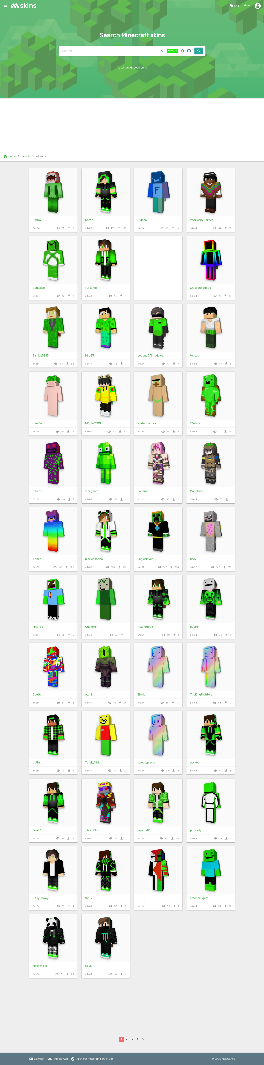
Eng (234, 6)
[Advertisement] (132, 124)
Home (9, 156)
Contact (36, 1058)
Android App (58, 1058)
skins (28, 5)
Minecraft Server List (100, 1058)
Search (26, 156)
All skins (41, 156)
